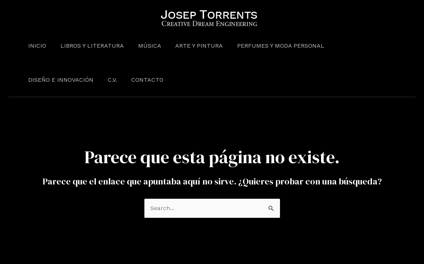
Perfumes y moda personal (269, 45)
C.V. (31, 79)
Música (143, 45)
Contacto (64, 79)
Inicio (36, 45)
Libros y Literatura (88, 45)
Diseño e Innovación (357, 45)
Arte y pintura (190, 45)
